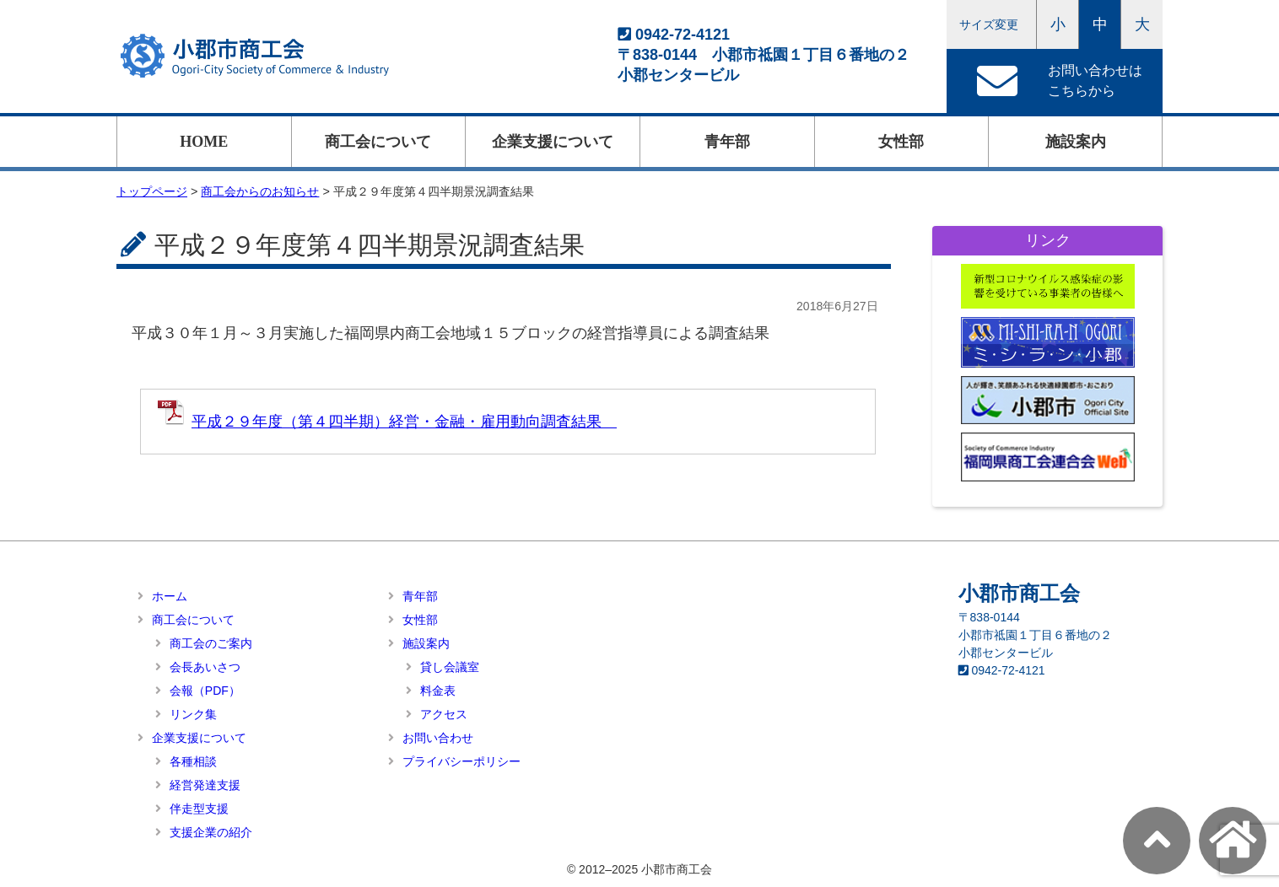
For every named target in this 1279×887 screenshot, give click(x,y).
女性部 (901, 141)
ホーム (169, 596)
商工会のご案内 (211, 643)
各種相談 (193, 761)
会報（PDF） (205, 690)
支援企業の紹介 (211, 832)
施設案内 (1075, 141)
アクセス (443, 714)
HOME (204, 141)
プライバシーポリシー (461, 761)
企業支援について (552, 141)
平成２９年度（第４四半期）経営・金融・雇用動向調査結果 (404, 421)
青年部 (727, 141)
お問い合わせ (437, 738)
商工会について (378, 141)
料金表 (438, 690)
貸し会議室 (449, 667)
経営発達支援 (205, 785)
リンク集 (193, 714)
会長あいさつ (205, 667)
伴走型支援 (199, 808)
